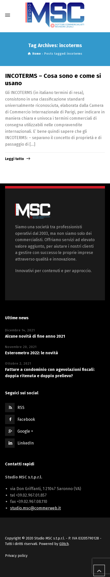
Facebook (26, 419)
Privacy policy (16, 556)
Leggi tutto (14, 159)
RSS (20, 407)
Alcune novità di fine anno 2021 (35, 336)
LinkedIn (25, 443)
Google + (25, 431)
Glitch (64, 544)
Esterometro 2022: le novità (31, 352)
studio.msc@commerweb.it (35, 508)
